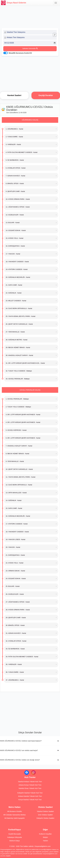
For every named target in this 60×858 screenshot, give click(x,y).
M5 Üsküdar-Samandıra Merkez (14, 815)
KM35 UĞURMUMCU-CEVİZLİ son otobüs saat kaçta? (19, 750)
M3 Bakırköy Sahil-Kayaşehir (14, 818)
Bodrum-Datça (15, 841)
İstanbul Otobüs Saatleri (45, 811)
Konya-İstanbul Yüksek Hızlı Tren (30, 799)
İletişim (45, 837)
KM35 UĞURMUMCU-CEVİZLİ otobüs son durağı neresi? (20, 760)
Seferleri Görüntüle (30, 48)
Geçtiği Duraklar (46, 95)
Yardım (45, 841)
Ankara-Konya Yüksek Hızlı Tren (30, 785)
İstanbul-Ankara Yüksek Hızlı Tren (30, 781)
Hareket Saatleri (14, 95)
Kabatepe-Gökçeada (14, 837)
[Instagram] (33, 772)
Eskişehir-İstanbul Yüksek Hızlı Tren (30, 793)
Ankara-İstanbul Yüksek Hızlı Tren (30, 796)
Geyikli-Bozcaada (14, 834)
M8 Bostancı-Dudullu (14, 811)
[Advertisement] (30, 73)
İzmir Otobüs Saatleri (45, 815)
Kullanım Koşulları (45, 834)
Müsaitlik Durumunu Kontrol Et (20, 53)
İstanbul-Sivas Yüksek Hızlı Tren (30, 788)
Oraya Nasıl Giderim (13, 3)
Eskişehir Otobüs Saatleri (45, 818)
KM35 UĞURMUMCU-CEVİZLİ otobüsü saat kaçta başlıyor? (21, 741)
